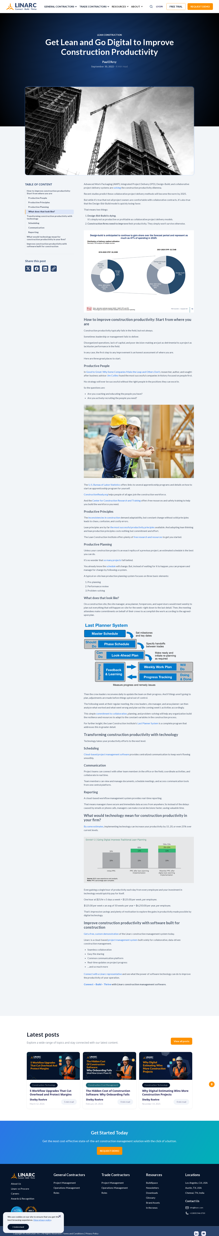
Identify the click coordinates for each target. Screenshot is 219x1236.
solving (117, 187)
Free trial (176, 6)
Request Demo (200, 6)
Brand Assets (153, 1202)
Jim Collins (112, 375)
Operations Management (67, 1187)
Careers (15, 1193)
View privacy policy (42, 1220)
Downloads (152, 1192)
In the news (152, 1207)
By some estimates (93, 826)
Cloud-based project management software (106, 754)
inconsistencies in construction (104, 517)
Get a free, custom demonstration (101, 933)
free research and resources (148, 536)
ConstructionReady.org (96, 494)
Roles (56, 1192)
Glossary (150, 1197)
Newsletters (152, 1187)
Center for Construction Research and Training (116, 500)
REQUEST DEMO (109, 1150)
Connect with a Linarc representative (103, 973)
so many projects (113, 560)
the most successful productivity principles (132, 527)
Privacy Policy (91, 1233)
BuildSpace (152, 1182)
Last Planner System (147, 723)
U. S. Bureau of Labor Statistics (104, 484)
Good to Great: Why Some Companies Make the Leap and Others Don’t (123, 371)
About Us (16, 1183)
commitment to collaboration (111, 713)
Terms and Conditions (73, 1233)
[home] (21, 6)
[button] (60, 6)
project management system (122, 939)
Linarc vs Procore (20, 1188)
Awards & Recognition (22, 1198)
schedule (111, 566)
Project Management (65, 1182)
